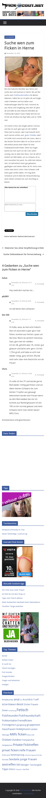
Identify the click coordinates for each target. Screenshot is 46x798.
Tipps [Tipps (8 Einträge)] (5, 769)
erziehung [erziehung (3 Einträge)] (12, 710)
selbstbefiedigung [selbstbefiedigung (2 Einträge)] (30, 755)
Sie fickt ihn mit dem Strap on (13, 594)
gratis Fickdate (30, 135)
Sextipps (5, 684)
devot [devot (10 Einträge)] (19, 704)
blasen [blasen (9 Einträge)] (12, 704)
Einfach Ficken (7, 660)
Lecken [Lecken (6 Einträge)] (34, 729)
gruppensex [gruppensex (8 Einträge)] (33, 724)
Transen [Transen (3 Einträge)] (19, 769)
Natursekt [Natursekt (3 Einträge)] (30, 735)
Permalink (39, 284)
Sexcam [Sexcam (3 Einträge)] (39, 755)
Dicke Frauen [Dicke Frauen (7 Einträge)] (31, 704)
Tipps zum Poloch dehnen (12, 598)
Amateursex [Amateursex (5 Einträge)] (7, 699)
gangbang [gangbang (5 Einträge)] (21, 725)
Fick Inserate (9, 37)
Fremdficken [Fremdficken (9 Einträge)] (24, 720)
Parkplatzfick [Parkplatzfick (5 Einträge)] (28, 740)
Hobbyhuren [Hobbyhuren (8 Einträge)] (23, 729)
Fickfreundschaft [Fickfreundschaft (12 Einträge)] (29, 715)
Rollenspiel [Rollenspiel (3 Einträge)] (6, 755)
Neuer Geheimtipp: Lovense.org (14, 534)
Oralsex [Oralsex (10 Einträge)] (6, 739)
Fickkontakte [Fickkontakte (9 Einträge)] (9, 720)
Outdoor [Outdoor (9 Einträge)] (17, 739)
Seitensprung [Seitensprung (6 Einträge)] (17, 754)
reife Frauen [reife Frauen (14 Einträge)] (27, 750)
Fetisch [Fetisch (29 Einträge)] (22, 709)
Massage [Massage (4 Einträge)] (5, 734)
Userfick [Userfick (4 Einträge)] (25, 769)
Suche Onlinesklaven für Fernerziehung (23, 254)
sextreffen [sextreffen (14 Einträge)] (9, 764)
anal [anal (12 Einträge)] (17, 699)
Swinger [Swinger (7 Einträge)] (24, 764)
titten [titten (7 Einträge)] (12, 769)
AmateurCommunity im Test (13, 529)
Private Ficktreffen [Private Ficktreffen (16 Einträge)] (25, 745)
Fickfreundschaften (21, 95)
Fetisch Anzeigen (8, 668)
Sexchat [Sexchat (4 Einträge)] (5, 759)
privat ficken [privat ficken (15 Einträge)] (10, 750)
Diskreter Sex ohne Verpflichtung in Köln (23, 248)
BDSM (4, 656)
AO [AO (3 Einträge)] (21, 700)
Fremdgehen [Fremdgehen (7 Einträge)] (9, 724)
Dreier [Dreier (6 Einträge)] (5, 710)
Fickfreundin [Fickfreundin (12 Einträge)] (10, 715)
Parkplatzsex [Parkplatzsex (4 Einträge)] (7, 745)
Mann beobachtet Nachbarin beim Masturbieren (21, 602)
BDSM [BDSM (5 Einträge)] (5, 704)
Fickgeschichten (8, 676)
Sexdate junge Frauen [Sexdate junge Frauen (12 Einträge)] (23, 759)
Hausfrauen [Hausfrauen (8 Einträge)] (8, 729)
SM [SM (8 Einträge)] (18, 764)
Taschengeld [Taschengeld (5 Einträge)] (35, 764)
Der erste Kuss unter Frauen (13, 590)
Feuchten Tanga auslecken (12, 606)
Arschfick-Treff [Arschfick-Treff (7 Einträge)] (31, 699)
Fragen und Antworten (11, 680)
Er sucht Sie (6, 664)
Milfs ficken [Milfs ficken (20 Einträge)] (18, 734)
